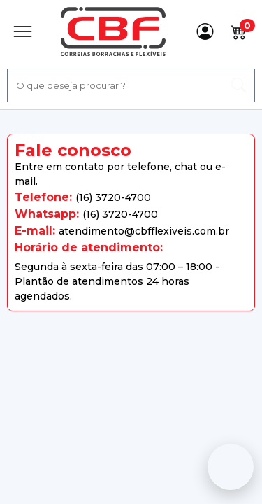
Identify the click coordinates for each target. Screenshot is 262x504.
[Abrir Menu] (22, 31)
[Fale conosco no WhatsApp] (231, 467)
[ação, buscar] (238, 85)
